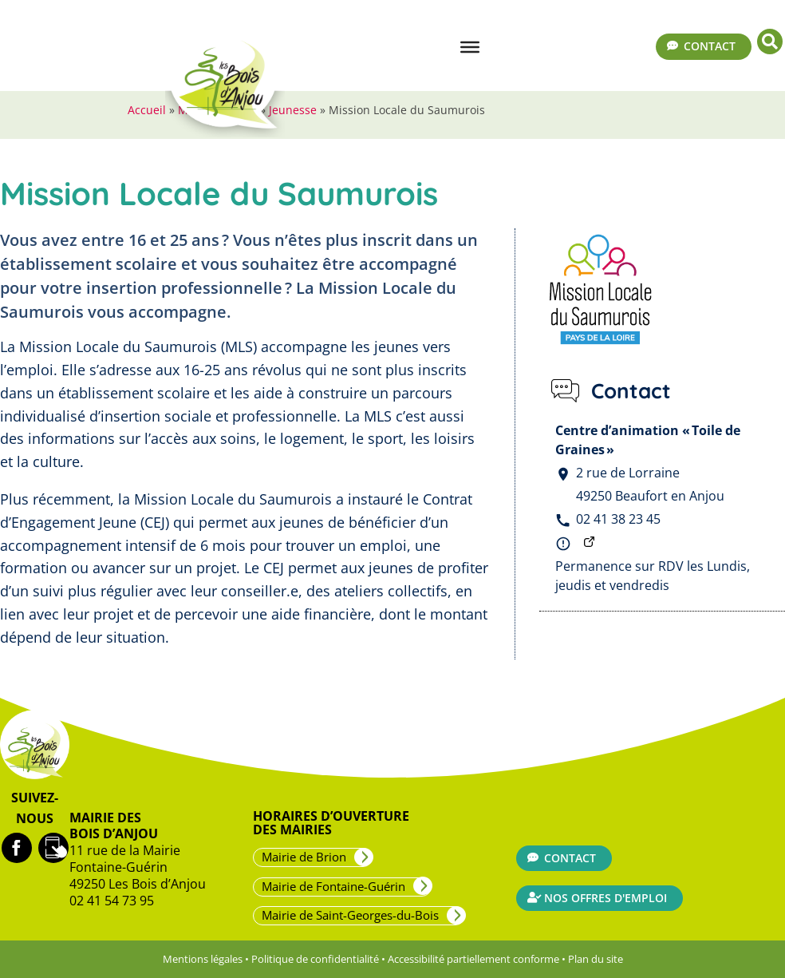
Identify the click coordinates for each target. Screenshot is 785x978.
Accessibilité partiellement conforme (473, 959)
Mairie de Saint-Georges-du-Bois (350, 915)
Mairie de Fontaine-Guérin (333, 886)
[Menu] (469, 47)
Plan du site (595, 959)
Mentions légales (203, 959)
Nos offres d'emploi (605, 897)
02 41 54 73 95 (111, 900)
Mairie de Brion (304, 857)
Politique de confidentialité (315, 959)
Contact (710, 45)
